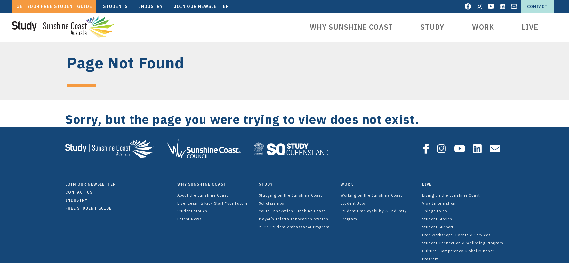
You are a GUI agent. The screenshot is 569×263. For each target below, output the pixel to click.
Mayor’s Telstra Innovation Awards (293, 216)
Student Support (437, 224)
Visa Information (439, 200)
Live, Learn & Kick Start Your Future (212, 200)
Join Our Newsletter (90, 181)
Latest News (189, 216)
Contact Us (78, 189)
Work (483, 27)
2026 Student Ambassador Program (294, 224)
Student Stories (192, 208)
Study (432, 27)
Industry (76, 197)
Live (530, 27)
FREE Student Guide (88, 205)
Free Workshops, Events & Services (456, 232)
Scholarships (271, 200)
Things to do (434, 208)
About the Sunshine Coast (202, 192)
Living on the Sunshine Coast (451, 192)
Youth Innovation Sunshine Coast (292, 208)
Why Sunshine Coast (351, 27)
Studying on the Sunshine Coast (290, 192)
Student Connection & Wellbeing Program (462, 240)
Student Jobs (353, 200)
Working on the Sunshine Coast (371, 192)
